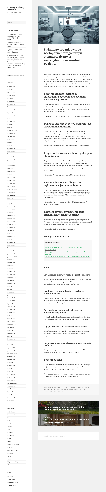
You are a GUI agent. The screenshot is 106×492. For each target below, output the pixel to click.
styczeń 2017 (11, 348)
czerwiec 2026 (11, 86)
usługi (9, 459)
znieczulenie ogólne (57, 391)
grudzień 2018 (11, 295)
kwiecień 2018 (11, 309)
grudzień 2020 (11, 254)
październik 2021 (12, 224)
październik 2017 (12, 324)
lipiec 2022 (10, 198)
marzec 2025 (11, 124)
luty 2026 (10, 98)
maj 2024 (10, 145)
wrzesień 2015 (11, 386)
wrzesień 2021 (11, 227)
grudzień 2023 (11, 160)
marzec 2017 (11, 342)
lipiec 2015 (10, 392)
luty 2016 (10, 371)
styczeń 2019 (11, 292)
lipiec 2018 (10, 304)
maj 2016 (10, 368)
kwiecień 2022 (11, 207)
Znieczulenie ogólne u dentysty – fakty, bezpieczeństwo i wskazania (67, 257)
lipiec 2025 (10, 113)
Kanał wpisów (11, 479)
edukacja (10, 427)
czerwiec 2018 (11, 307)
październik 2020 (12, 257)
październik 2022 (12, 189)
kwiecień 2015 (11, 398)
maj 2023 (10, 174)
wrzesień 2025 (11, 110)
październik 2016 (12, 354)
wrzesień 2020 (11, 260)
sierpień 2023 (11, 166)
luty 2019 (10, 289)
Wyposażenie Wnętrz (13, 462)
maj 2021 (10, 239)
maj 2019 (10, 286)
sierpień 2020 (11, 262)
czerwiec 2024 (11, 142)
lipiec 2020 (10, 265)
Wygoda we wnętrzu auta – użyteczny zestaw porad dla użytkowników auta (15, 50)
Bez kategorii (11, 415)
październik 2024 (12, 130)
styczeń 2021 (11, 251)
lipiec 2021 (10, 233)
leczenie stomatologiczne (56, 389)
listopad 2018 (11, 298)
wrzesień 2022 (11, 192)
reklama (9, 441)
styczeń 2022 (11, 215)
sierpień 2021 (11, 230)
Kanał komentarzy (12, 482)
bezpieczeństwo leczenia (77, 387)
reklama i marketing (13, 444)
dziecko (9, 424)
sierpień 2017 (11, 327)
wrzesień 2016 (11, 356)
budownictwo (11, 421)
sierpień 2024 (11, 136)
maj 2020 (10, 268)
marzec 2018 (11, 312)
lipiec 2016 (10, 362)
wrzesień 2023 (11, 163)
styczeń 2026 (11, 101)
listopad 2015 (11, 380)
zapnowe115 (58, 387)
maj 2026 (10, 89)
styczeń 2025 (11, 127)
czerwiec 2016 (11, 365)
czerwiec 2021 (11, 236)
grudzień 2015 (11, 377)
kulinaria (10, 432)
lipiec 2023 (10, 168)
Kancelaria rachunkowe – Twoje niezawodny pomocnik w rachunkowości (16, 65)
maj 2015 (10, 395)
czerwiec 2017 (11, 333)
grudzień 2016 (11, 351)
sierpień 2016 (11, 359)
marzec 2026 (11, 95)
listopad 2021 (11, 221)
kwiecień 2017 (11, 339)
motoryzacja (10, 435)
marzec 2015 (11, 401)
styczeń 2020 (11, 274)
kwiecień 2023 (11, 177)
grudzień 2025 (11, 104)
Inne (8, 429)
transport (10, 453)
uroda (9, 456)
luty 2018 (10, 315)
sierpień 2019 (11, 280)
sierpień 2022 (11, 195)
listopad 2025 (11, 107)
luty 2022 (10, 213)
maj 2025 (10, 119)
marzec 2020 (11, 271)
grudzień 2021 (11, 218)
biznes (9, 418)
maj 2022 (10, 204)
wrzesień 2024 (11, 133)
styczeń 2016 (11, 374)
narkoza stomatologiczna (71, 389)
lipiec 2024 (10, 139)
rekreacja (10, 447)
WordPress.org (11, 485)
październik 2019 (12, 277)
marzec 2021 (11, 245)
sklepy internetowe (12, 450)
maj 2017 (10, 336)
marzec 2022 (11, 210)
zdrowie (9, 465)
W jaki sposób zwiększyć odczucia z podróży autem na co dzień (16, 44)
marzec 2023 (11, 180)
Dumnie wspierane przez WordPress (54, 436)
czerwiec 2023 (11, 171)
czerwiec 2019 (11, 283)
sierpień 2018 (11, 301)
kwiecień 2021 (11, 242)
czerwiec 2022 (11, 201)
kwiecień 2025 (11, 121)
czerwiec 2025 (11, 116)
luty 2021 (10, 248)
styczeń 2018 (11, 318)
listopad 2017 (11, 321)
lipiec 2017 (10, 330)
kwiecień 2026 (11, 92)
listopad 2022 (11, 186)
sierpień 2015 (11, 389)
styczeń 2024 (11, 157)
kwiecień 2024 (11, 148)
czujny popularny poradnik (15, 8)
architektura (11, 412)
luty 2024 (10, 154)
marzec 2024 (11, 151)
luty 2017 (10, 345)
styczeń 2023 (11, 183)
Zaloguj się (10, 476)
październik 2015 (12, 383)
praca (9, 438)
